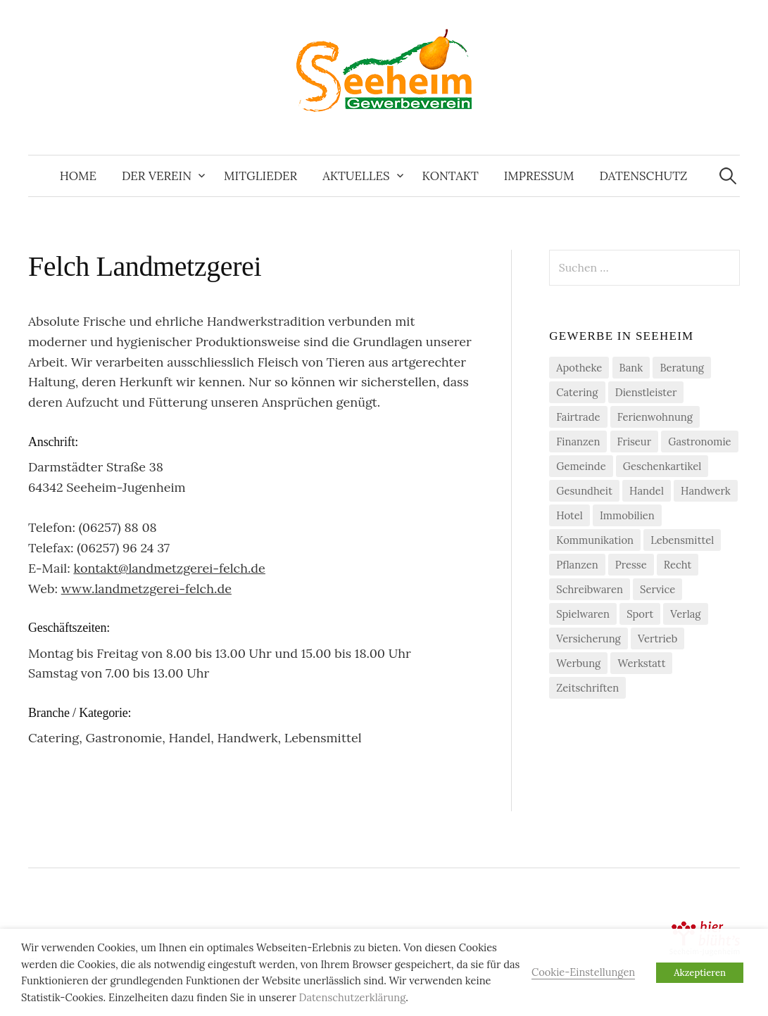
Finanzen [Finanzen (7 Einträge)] (578, 441)
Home (78, 176)
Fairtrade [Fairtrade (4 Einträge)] (578, 417)
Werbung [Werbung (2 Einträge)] (578, 663)
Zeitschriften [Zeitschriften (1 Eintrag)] (587, 687)
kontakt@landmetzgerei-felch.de (169, 568)
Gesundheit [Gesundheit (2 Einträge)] (584, 490)
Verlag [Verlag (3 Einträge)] (685, 614)
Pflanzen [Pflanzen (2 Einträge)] (577, 564)
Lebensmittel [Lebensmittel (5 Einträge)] (682, 540)
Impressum (539, 176)
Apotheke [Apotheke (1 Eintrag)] (579, 367)
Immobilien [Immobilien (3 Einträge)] (627, 515)
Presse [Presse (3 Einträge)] (631, 564)
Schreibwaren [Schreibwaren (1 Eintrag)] (589, 589)
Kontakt (450, 176)
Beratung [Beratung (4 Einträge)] (682, 367)
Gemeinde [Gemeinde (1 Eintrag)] (580, 466)
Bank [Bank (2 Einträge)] (631, 367)
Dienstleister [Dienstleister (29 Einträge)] (646, 392)
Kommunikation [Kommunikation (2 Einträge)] (595, 540)
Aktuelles (355, 176)
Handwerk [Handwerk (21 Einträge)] (706, 490)
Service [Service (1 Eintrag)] (657, 589)
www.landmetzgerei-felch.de (146, 588)
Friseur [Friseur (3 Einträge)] (634, 441)
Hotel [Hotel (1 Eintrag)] (569, 515)
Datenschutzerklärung (352, 997)
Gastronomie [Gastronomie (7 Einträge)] (699, 441)
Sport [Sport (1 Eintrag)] (640, 614)
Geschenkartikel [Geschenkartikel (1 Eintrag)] (662, 466)
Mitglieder (260, 176)
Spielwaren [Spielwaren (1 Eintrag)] (583, 614)
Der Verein (156, 176)
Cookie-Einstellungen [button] (583, 972)
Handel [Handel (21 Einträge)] (646, 490)
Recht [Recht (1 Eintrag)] (677, 564)
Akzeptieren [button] (700, 973)
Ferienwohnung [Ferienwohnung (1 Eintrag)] (655, 417)
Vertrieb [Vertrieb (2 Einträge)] (657, 638)
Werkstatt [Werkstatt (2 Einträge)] (641, 663)
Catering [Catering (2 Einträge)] (577, 392)
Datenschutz (643, 176)
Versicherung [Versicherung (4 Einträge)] (588, 638)
